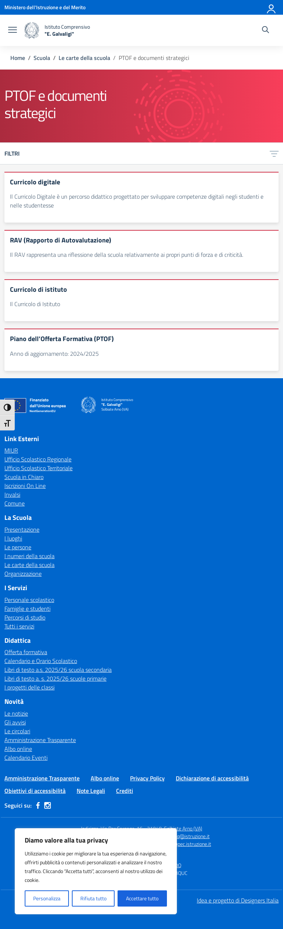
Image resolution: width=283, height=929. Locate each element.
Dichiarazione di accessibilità (212, 778)
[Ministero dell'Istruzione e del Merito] (44, 7)
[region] (96, 871)
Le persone (17, 547)
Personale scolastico (29, 599)
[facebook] (38, 805)
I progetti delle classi (29, 687)
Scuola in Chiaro (23, 476)
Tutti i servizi (19, 626)
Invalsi (12, 494)
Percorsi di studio (24, 617)
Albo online (18, 748)
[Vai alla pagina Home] (17, 57)
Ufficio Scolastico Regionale (37, 459)
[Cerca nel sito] (265, 30)
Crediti (124, 790)
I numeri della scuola (29, 556)
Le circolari (17, 731)
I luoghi (13, 538)
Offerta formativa (25, 652)
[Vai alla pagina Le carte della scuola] (84, 57)
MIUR (11, 450)
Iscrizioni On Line (25, 485)
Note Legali (91, 790)
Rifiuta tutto (93, 898)
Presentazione (21, 529)
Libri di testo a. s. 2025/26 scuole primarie (55, 678)
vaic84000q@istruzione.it (182, 836)
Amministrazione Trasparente (40, 739)
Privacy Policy (147, 778)
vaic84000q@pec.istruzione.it (179, 844)
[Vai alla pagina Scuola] (42, 57)
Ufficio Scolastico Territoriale (38, 468)
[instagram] (47, 805)
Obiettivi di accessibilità (35, 790)
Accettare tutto (142, 898)
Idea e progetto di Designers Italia (238, 900)
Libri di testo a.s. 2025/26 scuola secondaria (58, 669)
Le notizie (16, 713)
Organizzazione (23, 573)
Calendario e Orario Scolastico (40, 660)
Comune (14, 503)
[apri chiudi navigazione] (12, 30)
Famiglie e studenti (27, 608)
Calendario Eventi (26, 757)
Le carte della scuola (29, 564)
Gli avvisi (15, 722)
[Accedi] (272, 7)
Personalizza (46, 898)
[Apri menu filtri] (274, 153)
